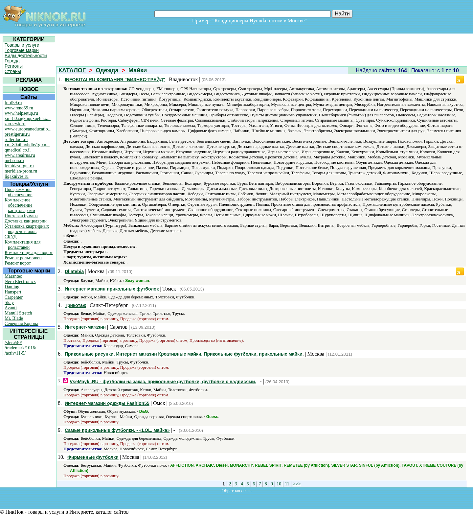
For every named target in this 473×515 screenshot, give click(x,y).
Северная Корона (21, 323)
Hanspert (13, 292)
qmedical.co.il (18, 150)
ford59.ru (13, 102)
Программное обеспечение (19, 192)
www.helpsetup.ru (21, 113)
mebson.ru (14, 160)
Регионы (14, 66)
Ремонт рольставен (23, 257)
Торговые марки (22, 50)
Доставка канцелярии (26, 221)
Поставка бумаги (21, 215)
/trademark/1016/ (20, 347)
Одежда (107, 70)
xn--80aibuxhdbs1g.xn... (27, 144)
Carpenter (14, 297)
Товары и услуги (22, 45)
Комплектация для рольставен (23, 245)
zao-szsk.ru (15, 123)
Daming (12, 286)
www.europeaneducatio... (28, 129)
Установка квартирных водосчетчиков (27, 229)
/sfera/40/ (13, 342)
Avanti (11, 307)
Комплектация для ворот (29, 252)
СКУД (10, 236)
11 (287, 483)
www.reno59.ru (19, 107)
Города (12, 60)
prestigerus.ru (17, 134)
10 (279, 483)
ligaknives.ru (17, 176)
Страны (13, 71)
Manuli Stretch (18, 313)
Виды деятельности (26, 55)
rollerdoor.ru (16, 139)
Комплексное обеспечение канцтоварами (20, 205)
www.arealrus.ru (20, 155)
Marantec (13, 276)
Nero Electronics (20, 281)
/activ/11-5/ (15, 353)
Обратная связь (237, 490)
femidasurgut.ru (19, 165)
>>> (297, 483)
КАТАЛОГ (72, 70)
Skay (9, 302)
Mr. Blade (14, 318)
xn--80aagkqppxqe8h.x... (28, 118)
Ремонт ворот (18, 263)
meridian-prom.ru (21, 171)
